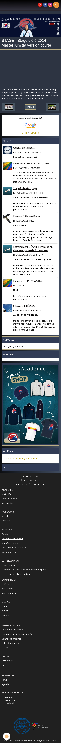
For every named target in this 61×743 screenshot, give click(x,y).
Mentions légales (30, 476)
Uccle (25, 132)
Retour (30, 107)
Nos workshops (9, 552)
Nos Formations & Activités (15, 547)
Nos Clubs (7, 516)
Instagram (10, 699)
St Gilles (35, 132)
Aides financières (10, 643)
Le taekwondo (9, 565)
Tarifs (4, 525)
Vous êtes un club (10, 543)
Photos (5, 606)
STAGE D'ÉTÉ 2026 (24, 305)
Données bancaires (11, 638)
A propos (6, 615)
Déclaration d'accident (13, 629)
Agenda (5, 684)
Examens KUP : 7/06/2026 (28, 280)
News (4, 679)
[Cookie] (6, 736)
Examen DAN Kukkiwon (26, 216)
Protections (7, 588)
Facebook (10, 703)
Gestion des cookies (30, 480)
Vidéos (5, 610)
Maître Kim (7, 494)
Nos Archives (8, 503)
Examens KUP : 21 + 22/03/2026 (31, 163)
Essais (5, 534)
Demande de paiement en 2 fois (17, 634)
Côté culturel (8, 660)
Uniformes (7, 584)
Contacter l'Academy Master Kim (21, 458)
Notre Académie (9, 498)
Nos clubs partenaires (12, 538)
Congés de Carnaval (24, 147)
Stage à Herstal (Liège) (25, 188)
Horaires (6, 520)
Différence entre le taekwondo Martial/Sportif (24, 569)
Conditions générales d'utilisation (30, 484)
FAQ (4, 665)
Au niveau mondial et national (16, 574)
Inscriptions (7, 529)
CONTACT (6, 647)
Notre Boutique (9, 593)
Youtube (9, 696)
